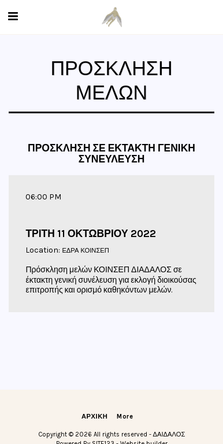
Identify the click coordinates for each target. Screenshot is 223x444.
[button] (13, 16)
